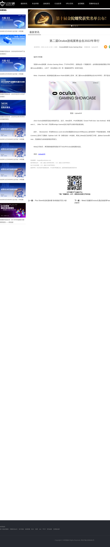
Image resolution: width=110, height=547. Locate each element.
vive (40, 529)
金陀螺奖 (81, 3)
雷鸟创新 (49, 529)
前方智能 (21, 529)
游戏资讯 (46, 3)
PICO (44, 529)
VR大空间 (69, 3)
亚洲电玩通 (56, 529)
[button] (71, 25)
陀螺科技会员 (94, 3)
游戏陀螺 (27, 529)
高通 (36, 529)
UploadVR (41, 154)
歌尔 (32, 529)
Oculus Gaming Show (75, 47)
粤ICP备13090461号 (87, 540)
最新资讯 (24, 3)
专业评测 (35, 3)
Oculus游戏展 (63, 47)
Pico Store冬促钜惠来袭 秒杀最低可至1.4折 (47, 200)
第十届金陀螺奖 (4, 529)
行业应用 (58, 3)
